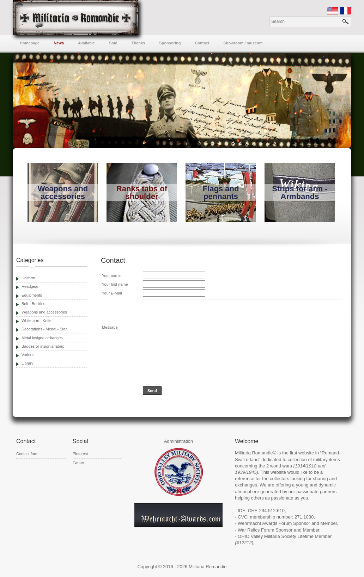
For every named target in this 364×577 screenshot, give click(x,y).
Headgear (30, 286)
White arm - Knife (36, 320)
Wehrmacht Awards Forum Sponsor (274, 523)
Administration (178, 441)
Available (86, 43)
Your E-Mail (112, 293)
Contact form (27, 454)
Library (28, 363)
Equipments (32, 295)
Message (110, 327)
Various (28, 355)
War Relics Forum (256, 530)
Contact (202, 43)
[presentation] (196, 371)
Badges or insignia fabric (43, 346)
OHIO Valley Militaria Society (267, 536)
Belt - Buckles (33, 304)
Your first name (115, 284)
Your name (111, 275)
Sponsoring (170, 43)
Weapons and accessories (44, 312)
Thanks (138, 43)
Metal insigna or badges (42, 338)
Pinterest (80, 454)
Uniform (28, 278)
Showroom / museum (242, 43)
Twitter (78, 462)
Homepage (30, 43)
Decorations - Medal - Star (44, 329)
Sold (113, 43)
